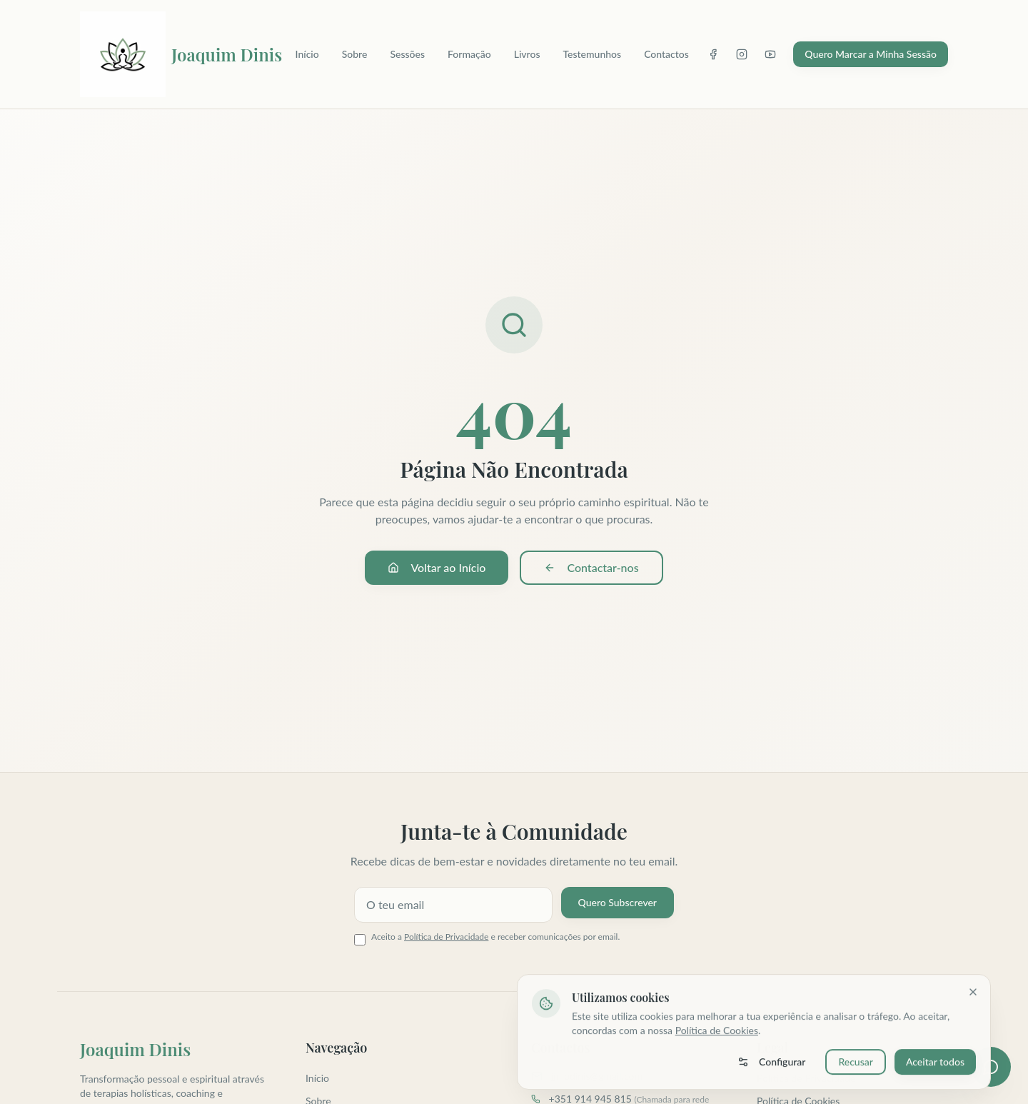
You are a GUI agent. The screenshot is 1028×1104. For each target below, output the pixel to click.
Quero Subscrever (617, 902)
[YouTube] (770, 54)
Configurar (771, 1064)
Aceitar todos (935, 1064)
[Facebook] (713, 54)
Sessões (407, 54)
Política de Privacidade (446, 936)
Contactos (666, 54)
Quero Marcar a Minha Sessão (871, 54)
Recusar (855, 1064)
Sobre (355, 54)
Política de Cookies (716, 1032)
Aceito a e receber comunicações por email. (495, 936)
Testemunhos (592, 54)
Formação (469, 54)
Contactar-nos (591, 567)
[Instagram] (741, 54)
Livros (527, 54)
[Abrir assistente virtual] (991, 1067)
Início (307, 54)
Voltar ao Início (436, 567)
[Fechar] (973, 994)
